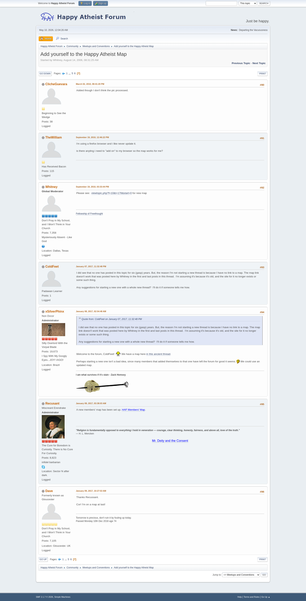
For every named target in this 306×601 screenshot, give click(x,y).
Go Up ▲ (265, 597)
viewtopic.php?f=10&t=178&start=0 (111, 193)
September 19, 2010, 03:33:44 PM (92, 187)
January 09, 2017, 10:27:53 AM (91, 491)
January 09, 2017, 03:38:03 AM (91, 403)
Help (240, 597)
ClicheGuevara (56, 84)
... (69, 73)
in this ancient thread (158, 354)
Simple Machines (62, 597)
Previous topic (241, 63)
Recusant (52, 403)
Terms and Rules (252, 597)
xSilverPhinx (54, 311)
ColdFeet (52, 266)
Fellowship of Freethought (89, 213)
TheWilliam (53, 137)
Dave (49, 491)
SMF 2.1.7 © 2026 (44, 597)
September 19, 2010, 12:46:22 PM (92, 137)
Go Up (43, 559)
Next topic (259, 63)
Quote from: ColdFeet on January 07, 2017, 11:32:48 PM (112, 319)
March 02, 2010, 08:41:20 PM (90, 84)
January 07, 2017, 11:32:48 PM (91, 266)
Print (262, 73)
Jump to (217, 574)
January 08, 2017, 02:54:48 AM (91, 311)
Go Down (45, 73)
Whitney (51, 186)
